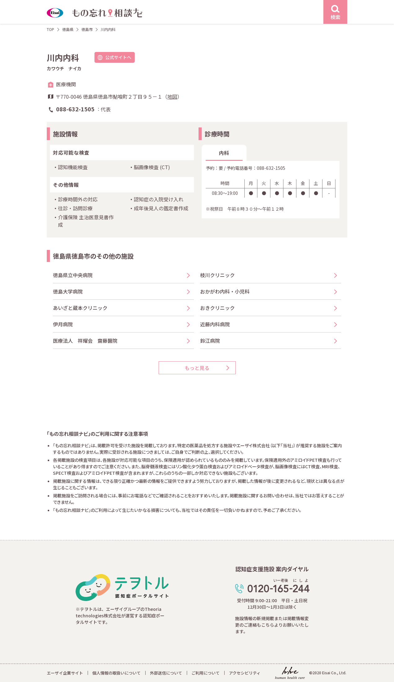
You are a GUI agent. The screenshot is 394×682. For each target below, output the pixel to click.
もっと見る (197, 367)
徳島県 (67, 29)
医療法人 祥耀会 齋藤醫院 (85, 340)
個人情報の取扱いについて (116, 673)
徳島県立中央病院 (73, 275)
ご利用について (205, 673)
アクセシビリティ (244, 673)
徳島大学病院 (68, 291)
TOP (50, 29)
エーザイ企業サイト (65, 673)
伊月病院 (63, 324)
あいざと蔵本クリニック (80, 307)
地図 (172, 96)
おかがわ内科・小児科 (225, 291)
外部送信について (166, 673)
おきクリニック (217, 307)
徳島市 (87, 29)
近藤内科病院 (215, 324)
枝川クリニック (217, 275)
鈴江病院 (210, 340)
